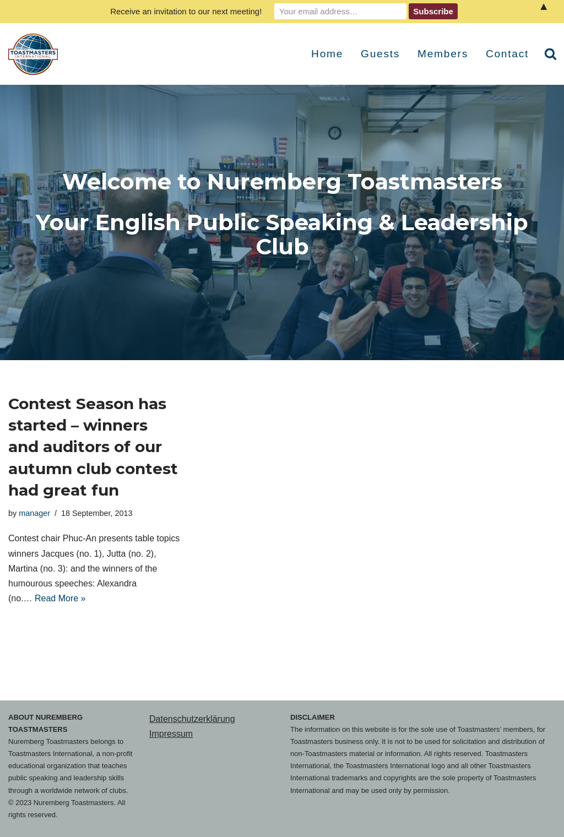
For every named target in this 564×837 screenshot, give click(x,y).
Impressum (171, 733)
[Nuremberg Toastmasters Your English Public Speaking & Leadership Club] (35, 54)
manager (34, 513)
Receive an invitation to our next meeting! (186, 11)
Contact (507, 53)
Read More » (60, 598)
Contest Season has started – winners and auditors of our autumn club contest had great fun (93, 446)
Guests (380, 53)
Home (327, 53)
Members (442, 53)
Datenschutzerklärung (192, 719)
